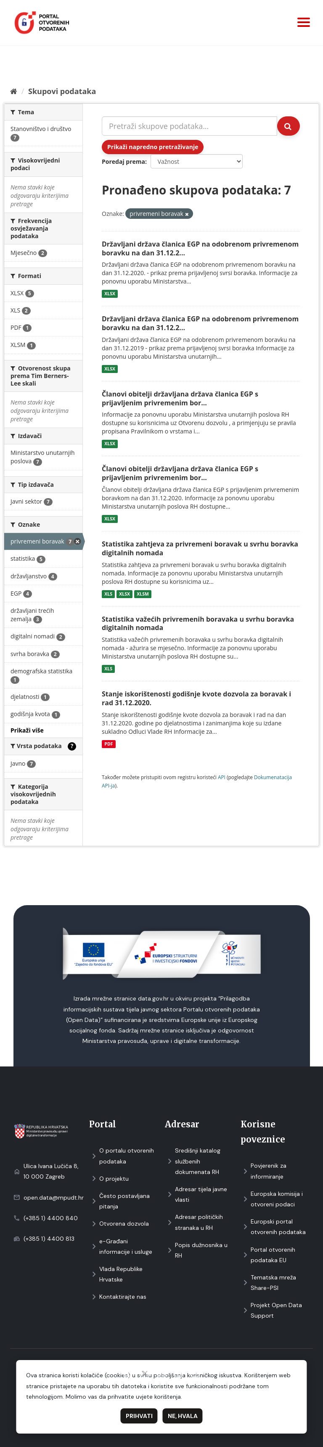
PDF (108, 744)
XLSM (143, 594)
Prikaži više (27, 730)
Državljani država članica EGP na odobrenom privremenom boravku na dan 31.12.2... (200, 248)
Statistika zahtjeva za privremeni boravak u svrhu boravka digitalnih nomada (200, 548)
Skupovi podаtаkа (62, 91)
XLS (108, 594)
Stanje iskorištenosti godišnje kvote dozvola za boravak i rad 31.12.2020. (196, 698)
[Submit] (288, 126)
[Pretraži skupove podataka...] (189, 126)
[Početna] (13, 91)
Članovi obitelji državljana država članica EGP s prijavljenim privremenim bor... (180, 398)
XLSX (109, 294)
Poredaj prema (123, 161)
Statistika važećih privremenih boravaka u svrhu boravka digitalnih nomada (198, 624)
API (221, 777)
